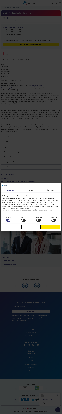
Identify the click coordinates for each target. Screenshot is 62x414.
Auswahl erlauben (31, 227)
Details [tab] (31, 190)
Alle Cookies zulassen (50, 227)
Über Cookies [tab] (51, 190)
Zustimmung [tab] (10, 190)
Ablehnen (11, 227)
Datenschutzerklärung (9, 212)
